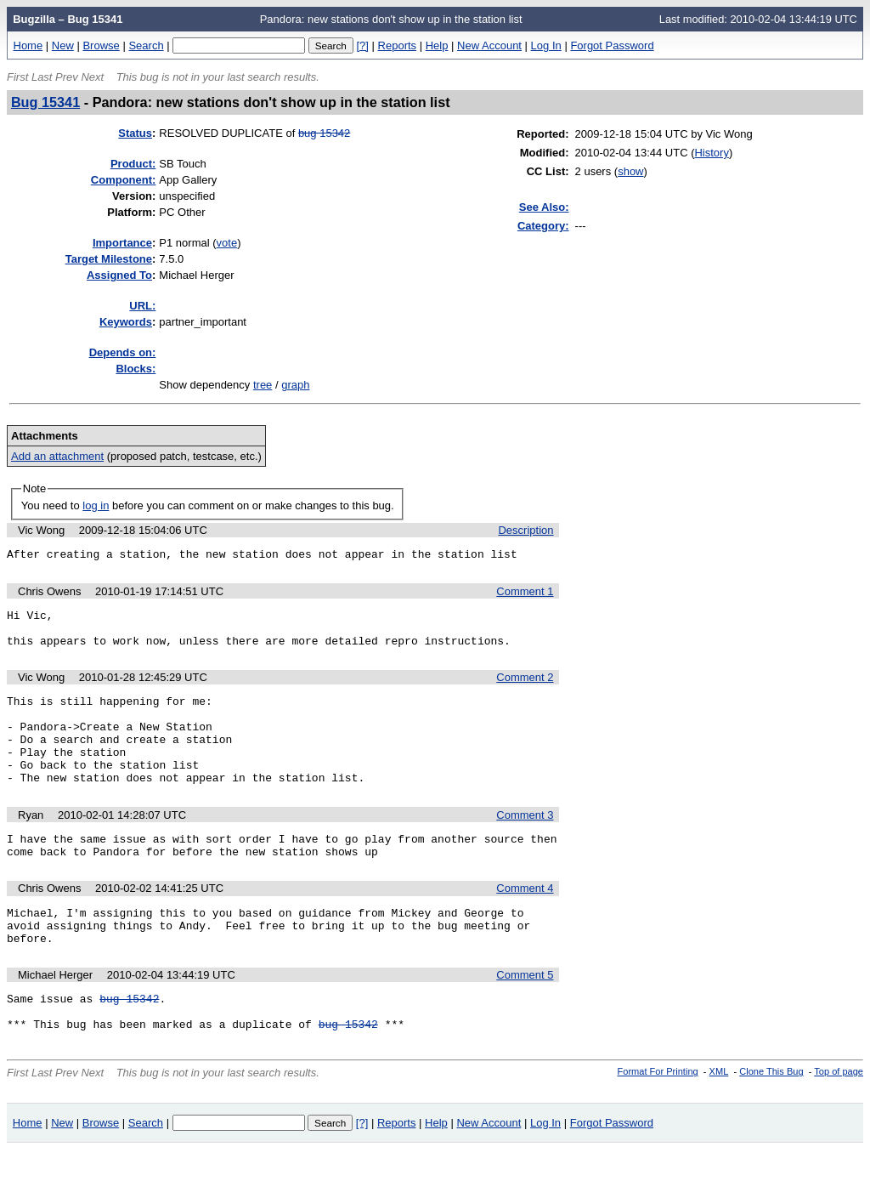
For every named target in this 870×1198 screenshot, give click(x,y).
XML (719, 1120)
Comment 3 (524, 843)
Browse (100, 45)
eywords (125, 321)
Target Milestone (108, 259)
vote (227, 242)
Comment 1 (524, 594)
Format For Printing (658, 1120)
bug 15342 (324, 133)
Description (525, 530)
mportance (122, 242)
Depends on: (122, 352)
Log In (546, 45)
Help (437, 45)
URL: (142, 305)
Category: (543, 225)
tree (262, 384)
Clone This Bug (771, 1120)
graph (295, 384)
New (63, 45)
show (630, 171)
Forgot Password (611, 45)
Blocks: (135, 368)
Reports (397, 45)
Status (135, 133)
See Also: (544, 207)
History (711, 152)
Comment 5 (524, 1015)
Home (28, 45)
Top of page (838, 1120)
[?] (362, 45)
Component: (123, 179)
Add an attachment (57, 456)
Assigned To (119, 275)
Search (145, 45)
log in (95, 505)
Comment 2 (524, 687)
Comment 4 (524, 921)
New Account (489, 45)
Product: (132, 163)
